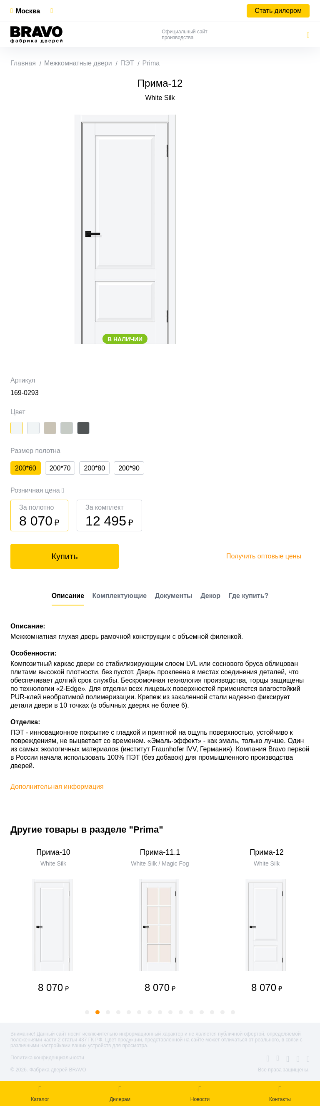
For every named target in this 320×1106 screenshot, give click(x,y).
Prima (151, 63)
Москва (28, 11)
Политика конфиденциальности (47, 1058)
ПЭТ (127, 63)
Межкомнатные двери (78, 63)
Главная (23, 63)
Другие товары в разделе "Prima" (86, 829)
